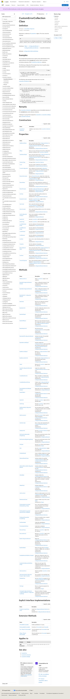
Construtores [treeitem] (6, 80)
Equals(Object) (22, 392)
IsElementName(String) (24, 458)
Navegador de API (28, 13)
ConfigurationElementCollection (31, 47)
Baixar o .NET (65, 5)
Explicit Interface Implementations (61, 26)
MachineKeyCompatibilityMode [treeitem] (9, 163)
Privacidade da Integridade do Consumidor (54, 693)
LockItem (21, 239)
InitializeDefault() (23, 453)
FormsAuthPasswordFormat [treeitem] (8, 113)
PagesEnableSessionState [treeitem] (7, 187)
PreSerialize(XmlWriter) (24, 526)
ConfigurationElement (34, 46)
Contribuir (36, 693)
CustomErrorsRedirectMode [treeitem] (8, 88)
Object (25, 46)
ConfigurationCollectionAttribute (31, 51)
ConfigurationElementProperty (38, 188)
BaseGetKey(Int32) (23, 328)
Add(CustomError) (23, 278)
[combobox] (9, 17)
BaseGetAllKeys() (23, 320)
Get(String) (22, 403)
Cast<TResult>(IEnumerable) (25, 629)
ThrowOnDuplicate (23, 260)
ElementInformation (23, 176)
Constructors (57, 21)
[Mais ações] (50, 14)
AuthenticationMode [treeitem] (7, 32)
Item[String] (22, 221)
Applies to (56, 29)
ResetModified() (23, 547)
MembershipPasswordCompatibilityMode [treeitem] (9, 171)
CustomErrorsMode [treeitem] (6, 86)
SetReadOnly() (22, 578)
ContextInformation (36, 199)
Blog (31, 693)
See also (56, 31)
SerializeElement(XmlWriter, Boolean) (27, 555)
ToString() (21, 586)
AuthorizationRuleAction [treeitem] (7, 37)
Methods (56, 24)
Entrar (67, 1)
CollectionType (22, 162)
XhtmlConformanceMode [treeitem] (7, 321)
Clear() (21, 364)
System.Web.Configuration (29, 28)
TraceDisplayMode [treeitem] (6, 283)
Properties (22, 244)
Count (21, 164)
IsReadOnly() (22, 485)
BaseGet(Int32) (22, 308)
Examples (56, 18)
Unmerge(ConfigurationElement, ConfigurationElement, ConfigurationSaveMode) (27, 592)
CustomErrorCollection (36, 62)
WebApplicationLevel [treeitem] (7, 307)
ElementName (22, 182)
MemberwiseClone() (23, 499)
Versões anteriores (25, 693)
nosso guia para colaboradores (26, 675)
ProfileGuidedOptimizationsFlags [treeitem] (9, 211)
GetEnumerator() (23, 415)
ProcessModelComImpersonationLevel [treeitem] (9, 202)
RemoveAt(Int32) (23, 533)
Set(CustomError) (23, 570)
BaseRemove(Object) (24, 351)
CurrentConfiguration (24, 168)
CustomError (33, 33)
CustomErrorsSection (25, 116)
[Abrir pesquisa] (64, 2)
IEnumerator (40, 415)
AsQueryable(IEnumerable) (25, 627)
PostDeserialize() (23, 522)
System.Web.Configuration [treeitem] (8, 21)
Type (39, 444)
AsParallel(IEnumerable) (24, 624)
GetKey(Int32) (22, 430)
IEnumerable (39, 627)
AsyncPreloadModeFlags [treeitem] (7, 30)
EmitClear (21, 194)
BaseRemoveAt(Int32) (24, 358)
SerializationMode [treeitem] (6, 256)
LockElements (22, 235)
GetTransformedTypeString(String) (26, 439)
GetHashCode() (22, 422)
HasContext (22, 204)
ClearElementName (23, 154)
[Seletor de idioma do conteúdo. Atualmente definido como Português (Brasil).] (6, 690)
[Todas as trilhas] (20, 14)
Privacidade (42, 693)
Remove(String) (23, 529)
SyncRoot (21, 255)
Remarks (56, 19)
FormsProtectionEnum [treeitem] (7, 115)
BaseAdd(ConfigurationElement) (26, 288)
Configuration (44, 168)
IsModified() (22, 475)
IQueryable (46, 627)
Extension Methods (58, 27)
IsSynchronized (22, 209)
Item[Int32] (22, 219)
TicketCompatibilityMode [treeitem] (7, 281)
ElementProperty (23, 188)
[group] (35, 42)
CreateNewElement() (23, 375)
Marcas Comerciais (12, 695)
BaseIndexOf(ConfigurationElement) (26, 336)
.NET (23, 13)
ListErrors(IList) (22, 493)
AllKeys (21, 150)
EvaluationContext (23, 199)
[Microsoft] (2, 2)
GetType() (21, 444)
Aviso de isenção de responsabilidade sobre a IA (11, 693)
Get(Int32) (22, 400)
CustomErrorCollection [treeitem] (8, 79)
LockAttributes (22, 231)
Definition (57, 16)
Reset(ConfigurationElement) (25, 538)
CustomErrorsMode (46, 114)
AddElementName (23, 143)
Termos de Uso (4, 695)
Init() (20, 448)
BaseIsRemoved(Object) (24, 342)
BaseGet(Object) (23, 314)
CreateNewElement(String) (25, 382)
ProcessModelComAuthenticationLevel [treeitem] (9, 198)
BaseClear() (22, 301)
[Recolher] (14, 14)
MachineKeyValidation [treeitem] (7, 167)
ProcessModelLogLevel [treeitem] (7, 204)
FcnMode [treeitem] (4, 100)
